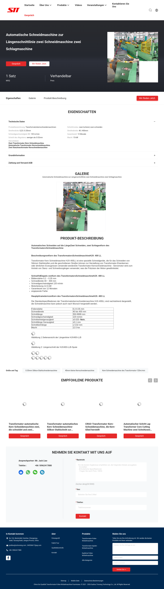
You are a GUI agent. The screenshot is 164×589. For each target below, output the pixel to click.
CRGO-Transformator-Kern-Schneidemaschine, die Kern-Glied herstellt (100, 427)
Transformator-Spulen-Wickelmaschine (89, 547)
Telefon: (80, 502)
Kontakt (82, 516)
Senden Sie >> (121, 569)
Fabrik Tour (55, 543)
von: (78, 489)
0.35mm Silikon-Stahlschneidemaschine (41, 371)
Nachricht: (81, 460)
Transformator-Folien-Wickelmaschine (89, 540)
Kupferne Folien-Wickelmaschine (87, 554)
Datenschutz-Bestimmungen (93, 581)
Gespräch (16, 64)
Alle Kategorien (87, 560)
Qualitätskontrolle (57, 548)
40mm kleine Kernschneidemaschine (79, 371)
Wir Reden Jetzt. (39, 64)
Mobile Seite (75, 581)
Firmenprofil (56, 538)
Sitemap (63, 581)
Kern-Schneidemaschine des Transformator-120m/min (123, 371)
